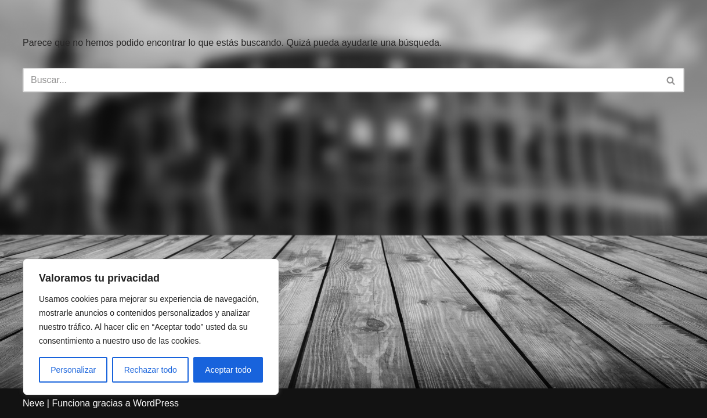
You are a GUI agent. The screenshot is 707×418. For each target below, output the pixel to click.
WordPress (156, 403)
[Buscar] (340, 80)
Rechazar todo (150, 369)
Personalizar (73, 369)
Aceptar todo (228, 369)
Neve (33, 403)
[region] (151, 327)
